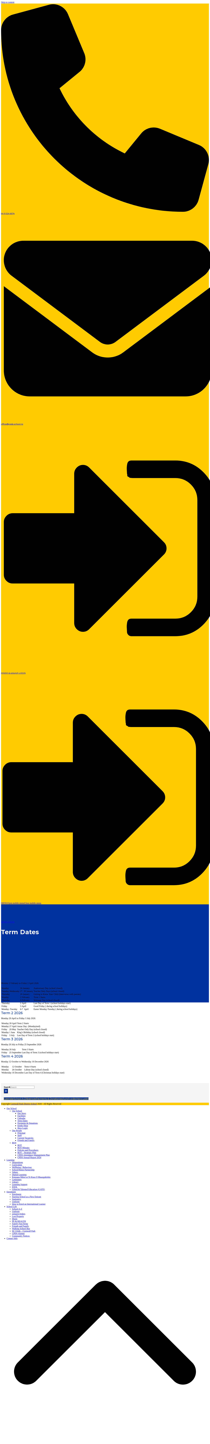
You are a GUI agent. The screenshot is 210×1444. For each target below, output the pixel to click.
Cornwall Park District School (23, 1104)
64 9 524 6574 (8, 213)
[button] (21, 903)
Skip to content (7, 2)
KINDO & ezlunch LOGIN (13, 673)
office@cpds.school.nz (12, 424)
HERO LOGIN (7, 922)
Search (7, 1087)
